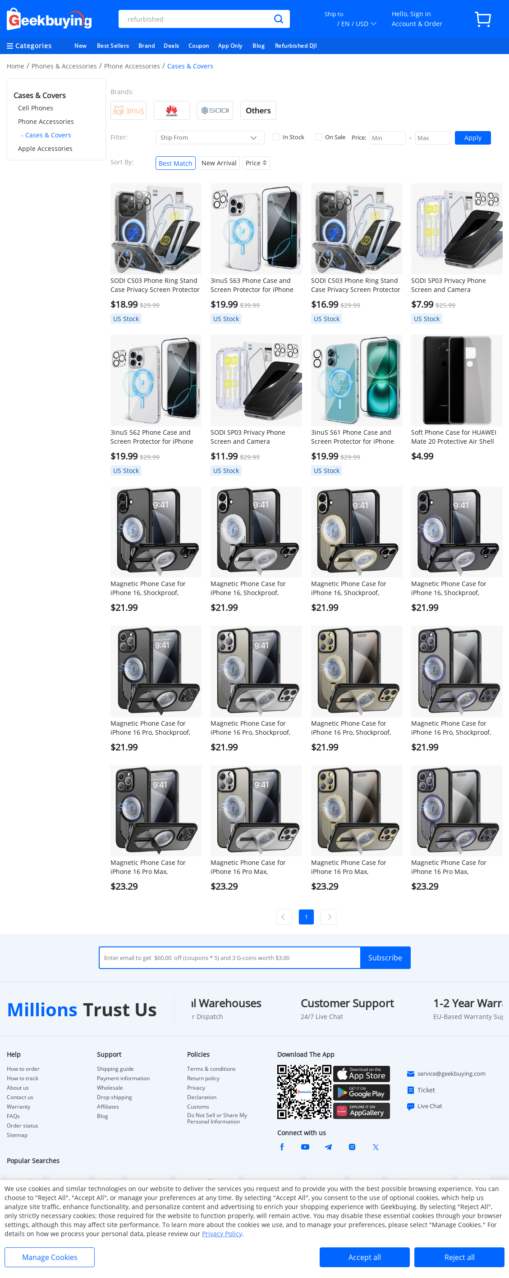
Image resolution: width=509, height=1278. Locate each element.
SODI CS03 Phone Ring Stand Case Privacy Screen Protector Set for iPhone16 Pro (155, 285)
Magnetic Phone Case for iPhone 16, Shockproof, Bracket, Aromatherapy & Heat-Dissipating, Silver (248, 588)
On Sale (330, 137)
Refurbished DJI (296, 46)
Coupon (198, 46)
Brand (146, 46)
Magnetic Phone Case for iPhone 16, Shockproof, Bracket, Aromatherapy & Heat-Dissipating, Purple (448, 588)
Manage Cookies (50, 1257)
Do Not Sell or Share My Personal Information (217, 1118)
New (80, 46)
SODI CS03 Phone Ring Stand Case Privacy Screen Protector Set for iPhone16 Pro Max (355, 285)
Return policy (203, 1078)
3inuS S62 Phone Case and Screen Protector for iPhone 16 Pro (151, 437)
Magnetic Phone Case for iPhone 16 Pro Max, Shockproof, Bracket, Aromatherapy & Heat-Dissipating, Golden (348, 867)
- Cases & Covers (46, 135)
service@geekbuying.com (446, 1073)
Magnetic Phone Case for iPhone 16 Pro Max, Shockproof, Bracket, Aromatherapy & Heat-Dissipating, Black (148, 867)
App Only (230, 46)
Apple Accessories (45, 148)
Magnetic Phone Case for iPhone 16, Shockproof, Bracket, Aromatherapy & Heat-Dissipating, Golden (348, 588)
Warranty (18, 1107)
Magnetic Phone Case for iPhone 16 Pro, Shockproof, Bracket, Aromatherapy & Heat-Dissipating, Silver (250, 728)
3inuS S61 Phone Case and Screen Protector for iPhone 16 (352, 437)
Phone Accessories (132, 66)
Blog (258, 46)
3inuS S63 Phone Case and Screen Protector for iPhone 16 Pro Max (252, 285)
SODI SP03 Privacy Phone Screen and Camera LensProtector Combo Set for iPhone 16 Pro (254, 437)
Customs (198, 1107)
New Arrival (219, 163)
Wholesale (110, 1088)
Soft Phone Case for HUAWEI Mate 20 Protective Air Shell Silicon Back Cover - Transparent (453, 437)
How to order (23, 1069)
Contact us (20, 1097)
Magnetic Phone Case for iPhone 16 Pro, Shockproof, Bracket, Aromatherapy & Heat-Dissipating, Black (150, 728)
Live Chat (424, 1106)
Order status (22, 1126)
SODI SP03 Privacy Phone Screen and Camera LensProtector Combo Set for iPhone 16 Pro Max (454, 285)
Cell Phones (35, 108)
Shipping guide (115, 1069)
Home (15, 66)
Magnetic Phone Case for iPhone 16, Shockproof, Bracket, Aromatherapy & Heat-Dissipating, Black (148, 588)
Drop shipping (114, 1097)
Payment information (123, 1078)
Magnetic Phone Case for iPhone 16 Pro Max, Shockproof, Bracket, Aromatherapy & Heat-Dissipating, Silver (248, 867)
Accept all (365, 1257)
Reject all (460, 1257)
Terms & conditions (211, 1069)
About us (18, 1088)
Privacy (196, 1088)
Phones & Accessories (64, 66)
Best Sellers (113, 46)
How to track (22, 1078)
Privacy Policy (222, 1233)
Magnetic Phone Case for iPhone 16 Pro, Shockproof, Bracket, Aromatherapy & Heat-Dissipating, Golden (351, 728)
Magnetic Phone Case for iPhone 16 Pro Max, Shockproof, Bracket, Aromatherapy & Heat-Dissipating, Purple (448, 867)
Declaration (201, 1097)
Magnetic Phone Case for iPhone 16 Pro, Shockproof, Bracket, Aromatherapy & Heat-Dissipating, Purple (451, 728)
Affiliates (108, 1107)
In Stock (288, 137)
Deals (171, 46)
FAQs (13, 1116)
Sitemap (17, 1135)
